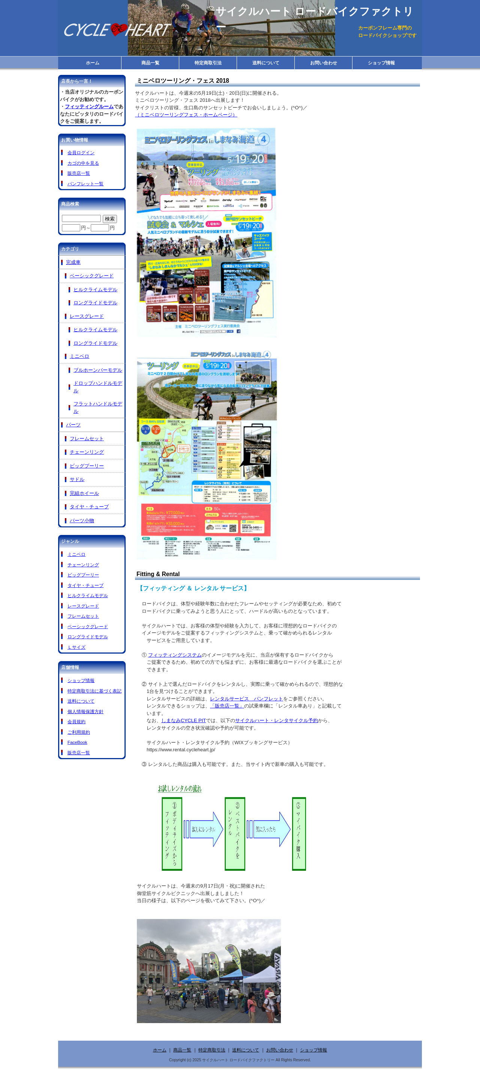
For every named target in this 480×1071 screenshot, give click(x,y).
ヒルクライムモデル (95, 289)
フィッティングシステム (175, 655)
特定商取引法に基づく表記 (95, 690)
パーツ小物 (82, 520)
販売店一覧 (79, 173)
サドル (77, 479)
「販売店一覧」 (227, 706)
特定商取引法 (208, 62)
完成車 (73, 262)
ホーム (92, 62)
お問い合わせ (323, 62)
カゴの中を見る (83, 163)
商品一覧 (150, 62)
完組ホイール (84, 493)
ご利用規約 (79, 732)
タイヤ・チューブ (89, 506)
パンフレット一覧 (86, 183)
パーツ (73, 425)
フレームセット (87, 438)
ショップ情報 (381, 62)
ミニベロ (79, 356)
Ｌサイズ (77, 647)
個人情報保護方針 (86, 711)
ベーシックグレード (92, 276)
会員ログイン (81, 152)
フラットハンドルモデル (98, 407)
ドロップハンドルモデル (98, 386)
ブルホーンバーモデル (98, 370)
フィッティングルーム (89, 106)
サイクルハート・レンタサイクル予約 (276, 720)
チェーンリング (87, 452)
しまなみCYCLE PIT (183, 720)
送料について (265, 62)
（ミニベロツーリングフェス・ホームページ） (186, 115)
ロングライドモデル (95, 302)
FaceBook (77, 742)
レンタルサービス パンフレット (246, 699)
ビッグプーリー (87, 466)
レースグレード (87, 316)
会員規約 (77, 721)
